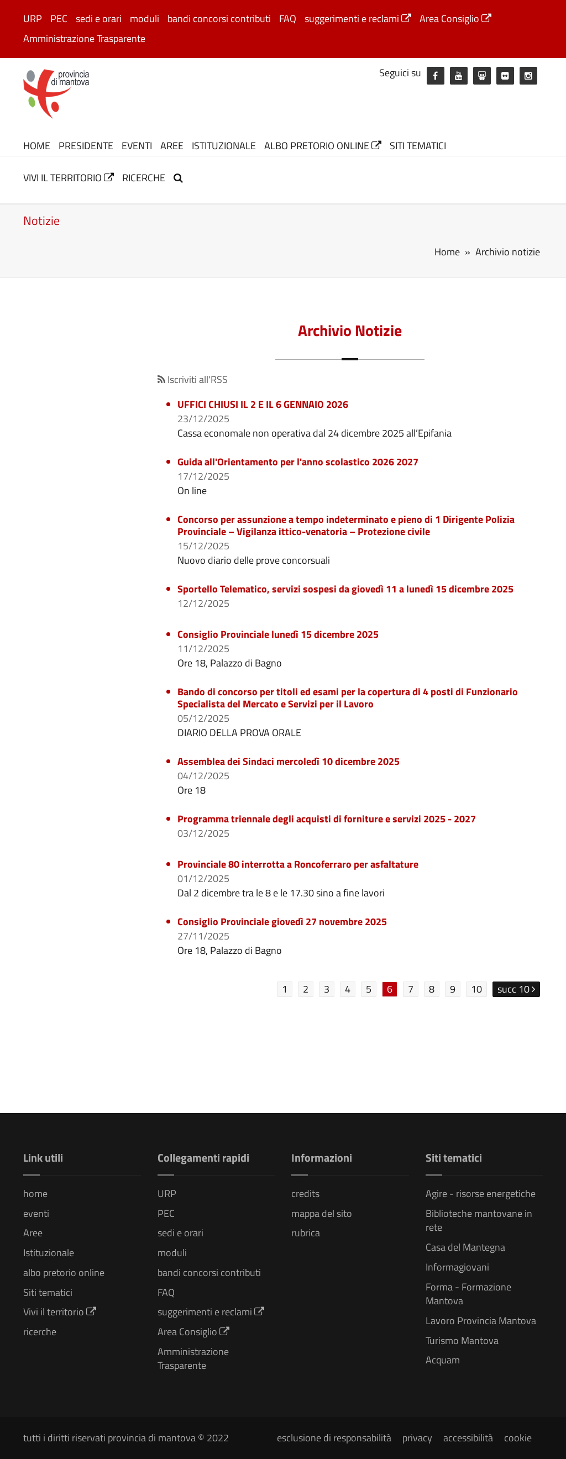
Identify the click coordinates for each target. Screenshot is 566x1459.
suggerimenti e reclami (358, 18)
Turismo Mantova (462, 1340)
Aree (172, 145)
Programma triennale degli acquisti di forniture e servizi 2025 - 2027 (326, 818)
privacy (417, 1437)
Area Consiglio (455, 18)
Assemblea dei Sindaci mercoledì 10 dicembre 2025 (288, 761)
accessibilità (468, 1437)
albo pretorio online (322, 145)
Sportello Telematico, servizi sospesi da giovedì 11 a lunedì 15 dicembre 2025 (345, 588)
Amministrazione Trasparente (84, 38)
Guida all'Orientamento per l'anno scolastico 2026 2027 (297, 461)
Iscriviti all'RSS (193, 379)
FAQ (287, 18)
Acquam (443, 1359)
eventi (137, 145)
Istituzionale (224, 145)
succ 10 (516, 989)
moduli (144, 18)
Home (447, 251)
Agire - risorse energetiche (481, 1193)
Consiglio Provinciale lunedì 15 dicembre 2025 (278, 634)
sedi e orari (99, 18)
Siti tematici (418, 145)
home (36, 145)
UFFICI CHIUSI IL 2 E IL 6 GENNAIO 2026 (262, 404)
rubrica (305, 1232)
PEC (58, 18)
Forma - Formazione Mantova (468, 1294)
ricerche (143, 177)
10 (476, 989)
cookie (518, 1437)
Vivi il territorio (68, 177)
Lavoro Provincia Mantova (481, 1320)
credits (305, 1193)
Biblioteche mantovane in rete (479, 1220)
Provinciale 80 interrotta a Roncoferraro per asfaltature (297, 864)
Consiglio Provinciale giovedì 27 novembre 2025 (282, 921)
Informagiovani (457, 1266)
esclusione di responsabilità (334, 1437)
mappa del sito (321, 1213)
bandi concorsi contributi (219, 18)
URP (32, 18)
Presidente (86, 145)
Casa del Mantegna (465, 1247)
